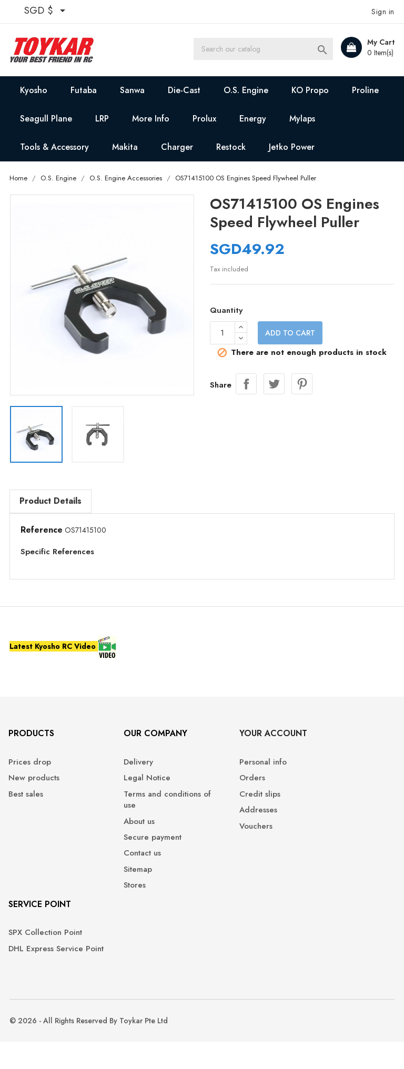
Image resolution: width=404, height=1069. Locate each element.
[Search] (274, 50)
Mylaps (303, 119)
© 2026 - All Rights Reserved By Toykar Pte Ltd (89, 1048)
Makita (125, 147)
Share (246, 383)
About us (125, 831)
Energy (253, 119)
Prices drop (31, 772)
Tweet (274, 383)
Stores (121, 895)
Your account (244, 743)
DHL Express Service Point (47, 964)
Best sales (27, 804)
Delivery (124, 772)
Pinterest (301, 383)
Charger (177, 147)
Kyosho (34, 90)
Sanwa (132, 90)
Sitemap (124, 879)
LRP (102, 119)
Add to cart (290, 334)
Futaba (84, 90)
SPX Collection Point (47, 942)
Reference (42, 530)
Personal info (233, 772)
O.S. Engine (246, 90)
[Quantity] (222, 333)
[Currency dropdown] (47, 11)
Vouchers (226, 835)
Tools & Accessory (55, 147)
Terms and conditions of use (148, 810)
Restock (231, 147)
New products (35, 787)
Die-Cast (184, 90)
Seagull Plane (47, 119)
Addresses (229, 820)
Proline (365, 90)
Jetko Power (292, 147)
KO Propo (310, 90)
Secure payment (139, 847)
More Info (151, 119)
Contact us (128, 863)
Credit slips (230, 804)
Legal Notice (133, 787)
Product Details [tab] (51, 501)
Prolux (205, 119)
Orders (223, 787)
